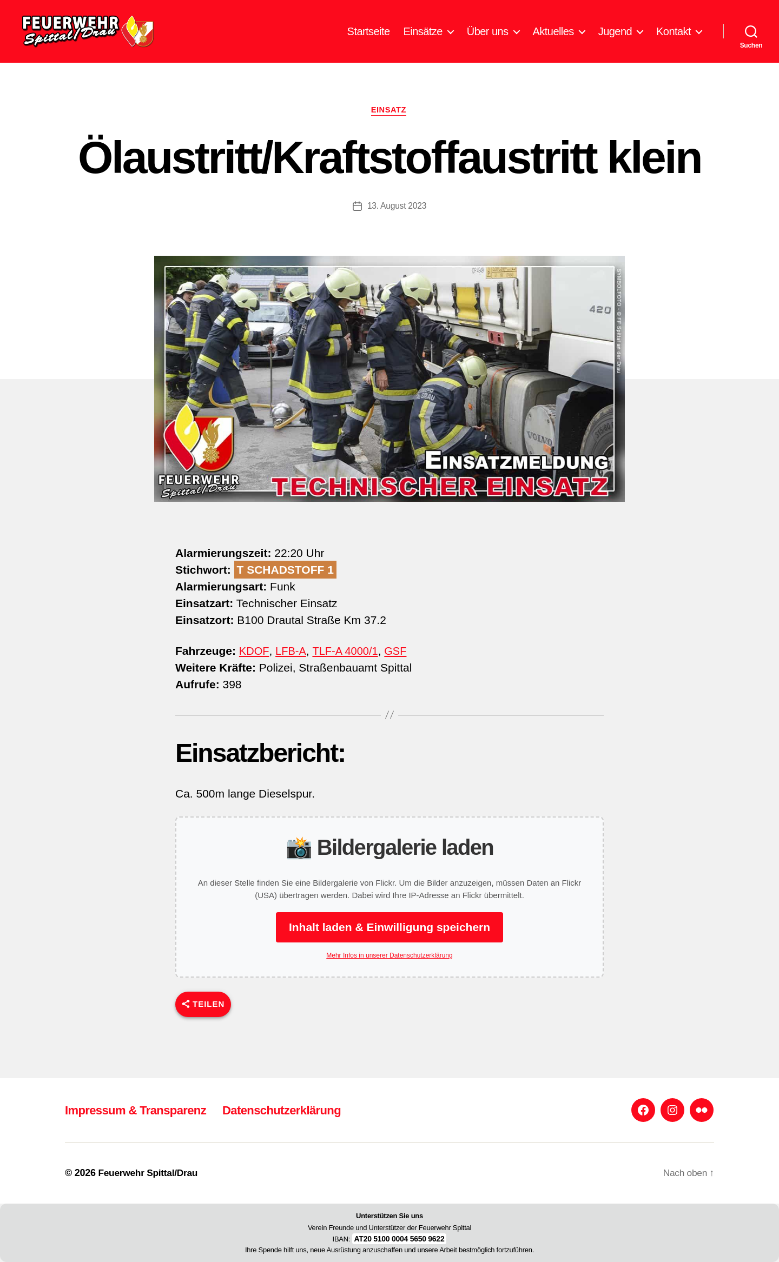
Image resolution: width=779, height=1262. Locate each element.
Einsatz (390, 126)
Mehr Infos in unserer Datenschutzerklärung (389, 973)
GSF (400, 668)
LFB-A (292, 668)
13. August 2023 (397, 223)
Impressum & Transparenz (142, 1109)
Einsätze (423, 39)
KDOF (254, 668)
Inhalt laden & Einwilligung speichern (389, 944)
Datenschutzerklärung (300, 1109)
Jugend (615, 39)
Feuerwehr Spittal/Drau (149, 1172)
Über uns (488, 39)
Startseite (368, 39)
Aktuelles (553, 39)
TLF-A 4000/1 (348, 668)
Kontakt (673, 39)
